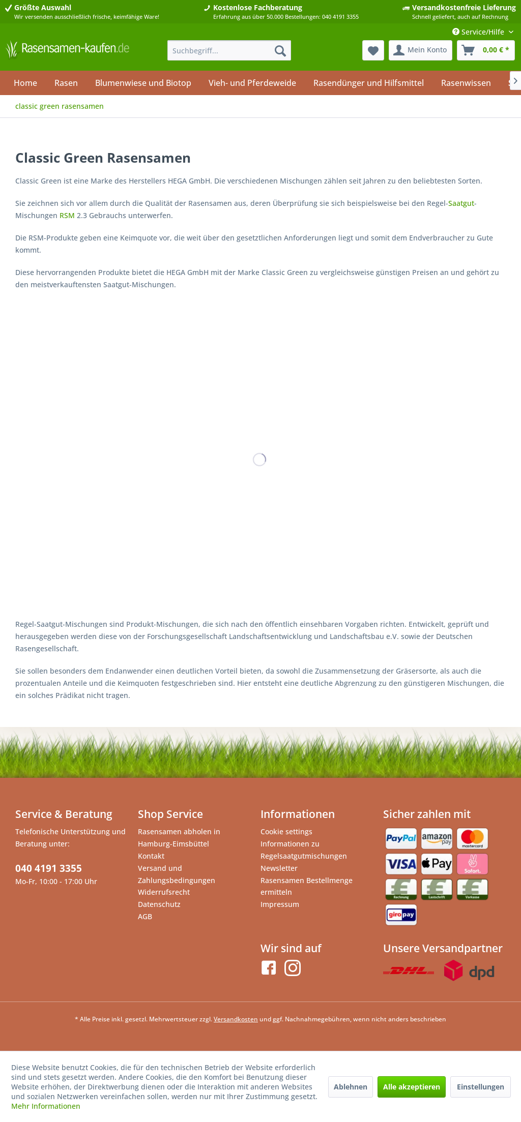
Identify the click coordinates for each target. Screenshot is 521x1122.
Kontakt (151, 856)
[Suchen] (280, 50)
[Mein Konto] (420, 50)
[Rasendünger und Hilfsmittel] (368, 83)
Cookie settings (286, 831)
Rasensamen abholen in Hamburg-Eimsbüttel (179, 837)
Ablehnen (350, 1086)
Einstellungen (480, 1086)
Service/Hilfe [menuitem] (479, 32)
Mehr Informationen (45, 1106)
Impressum (279, 904)
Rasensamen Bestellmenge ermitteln (306, 886)
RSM (67, 215)
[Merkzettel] (373, 50)
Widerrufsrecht (164, 892)
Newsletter (279, 868)
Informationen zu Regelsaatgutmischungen (303, 850)
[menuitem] (229, 50)
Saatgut (461, 203)
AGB (145, 916)
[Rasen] (66, 83)
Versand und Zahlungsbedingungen (176, 874)
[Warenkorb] (486, 50)
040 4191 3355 (48, 868)
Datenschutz (159, 904)
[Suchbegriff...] (229, 50)
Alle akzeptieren (411, 1086)
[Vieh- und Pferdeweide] (252, 83)
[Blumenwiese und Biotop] (143, 83)
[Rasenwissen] (466, 83)
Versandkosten (236, 1019)
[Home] (25, 83)
